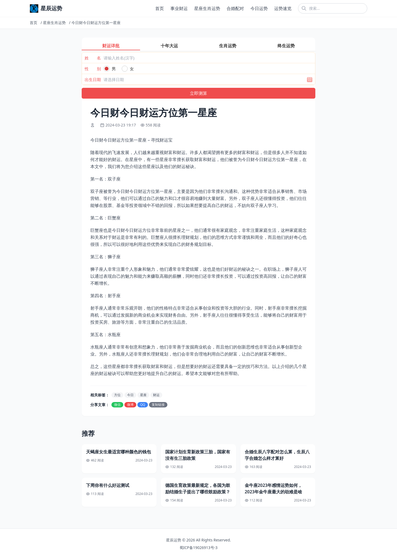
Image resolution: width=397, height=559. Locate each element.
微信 (117, 404)
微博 (130, 404)
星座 (143, 395)
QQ (142, 404)
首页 (159, 8)
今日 (130, 395)
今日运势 (259, 8)
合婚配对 (235, 8)
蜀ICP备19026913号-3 (199, 547)
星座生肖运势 (207, 8)
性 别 (93, 68)
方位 (117, 395)
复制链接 (158, 404)
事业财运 (179, 8)
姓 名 (93, 58)
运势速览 (283, 8)
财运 (156, 395)
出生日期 (93, 79)
